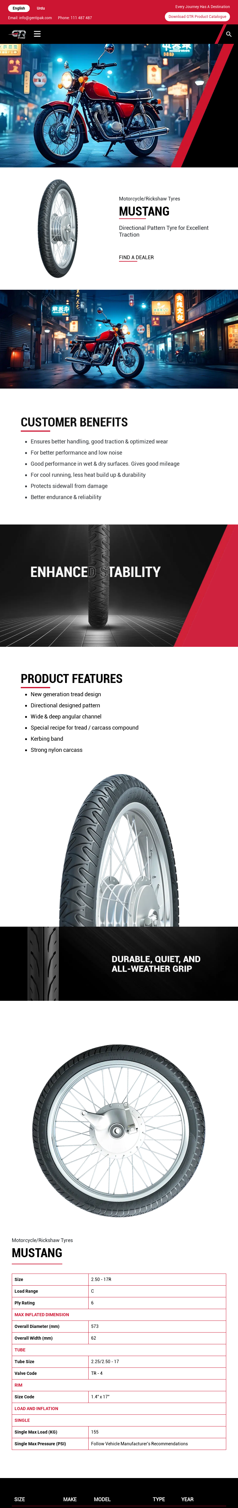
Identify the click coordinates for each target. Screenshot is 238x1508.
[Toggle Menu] (37, 34)
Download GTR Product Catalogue (197, 17)
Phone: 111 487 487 (75, 18)
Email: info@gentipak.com (30, 18)
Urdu (41, 8)
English (19, 8)
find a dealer (136, 257)
